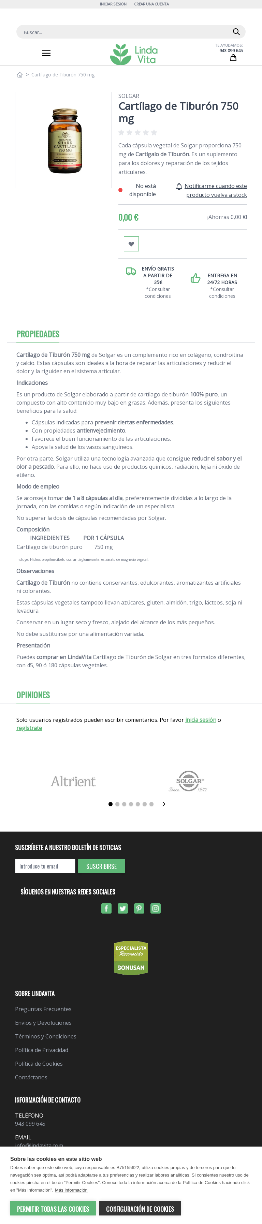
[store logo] (134, 54)
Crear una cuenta (151, 3)
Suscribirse (101, 866)
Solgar (128, 96)
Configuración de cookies (140, 1209)
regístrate (29, 728)
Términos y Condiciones (45, 1036)
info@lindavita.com (39, 1145)
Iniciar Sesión (113, 3)
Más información (71, 1190)
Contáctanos (31, 1077)
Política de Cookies (39, 1063)
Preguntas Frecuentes (43, 1009)
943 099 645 (231, 51)
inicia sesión (200, 720)
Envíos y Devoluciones (43, 1022)
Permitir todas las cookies (53, 1209)
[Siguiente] (165, 804)
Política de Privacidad (41, 1050)
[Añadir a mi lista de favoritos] (131, 243)
